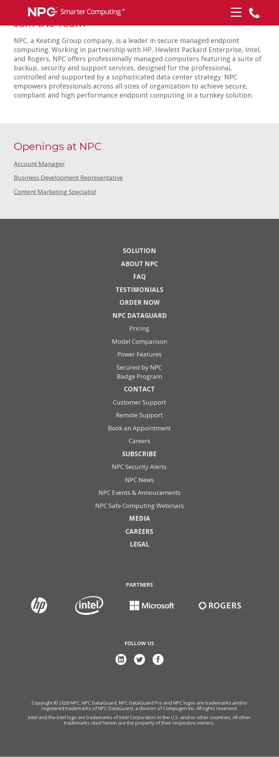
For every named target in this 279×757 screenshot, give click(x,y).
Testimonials (139, 289)
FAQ (139, 276)
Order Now (139, 302)
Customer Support (139, 402)
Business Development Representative (68, 177)
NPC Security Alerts (139, 466)
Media (139, 518)
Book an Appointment (139, 428)
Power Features (139, 354)
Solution (139, 251)
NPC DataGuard (139, 315)
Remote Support (139, 415)
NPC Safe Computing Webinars (139, 505)
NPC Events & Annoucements (139, 492)
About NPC (139, 264)
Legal (139, 544)
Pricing (139, 328)
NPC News (139, 480)
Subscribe (139, 454)
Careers (139, 441)
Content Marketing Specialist (55, 192)
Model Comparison (139, 341)
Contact (139, 389)
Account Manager (39, 163)
